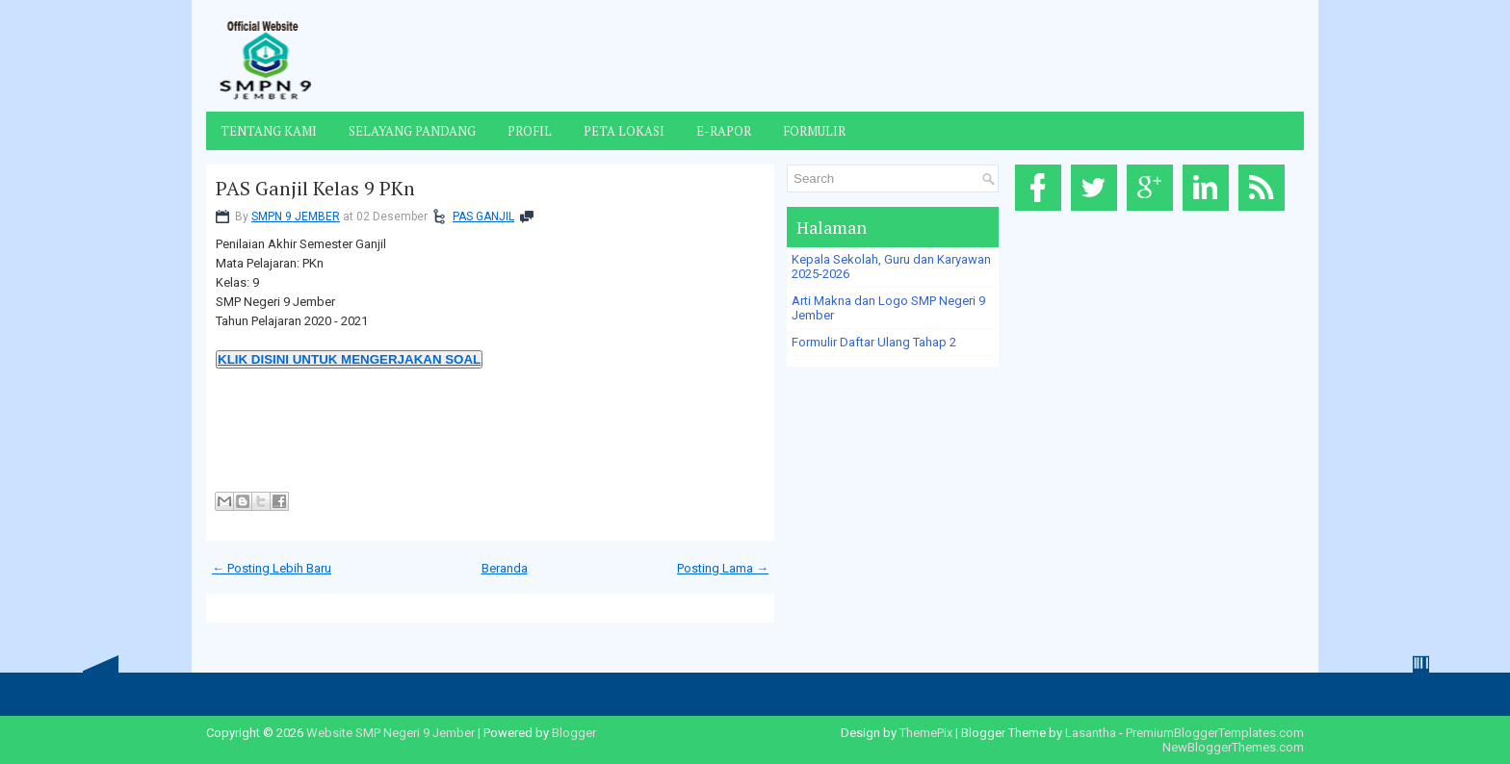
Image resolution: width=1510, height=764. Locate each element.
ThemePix (925, 733)
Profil (530, 131)
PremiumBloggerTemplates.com (1215, 733)
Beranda (505, 568)
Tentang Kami (269, 131)
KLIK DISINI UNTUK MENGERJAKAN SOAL (349, 359)
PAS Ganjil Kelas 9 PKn (315, 188)
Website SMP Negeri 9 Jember (390, 733)
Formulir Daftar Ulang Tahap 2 (874, 342)
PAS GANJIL (483, 216)
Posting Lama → (722, 568)
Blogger (574, 733)
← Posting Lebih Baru (271, 568)
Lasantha (1090, 733)
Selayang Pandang (412, 131)
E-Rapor (723, 131)
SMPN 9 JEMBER (295, 216)
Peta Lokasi (624, 131)
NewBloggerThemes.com (1233, 747)
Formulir (814, 131)
